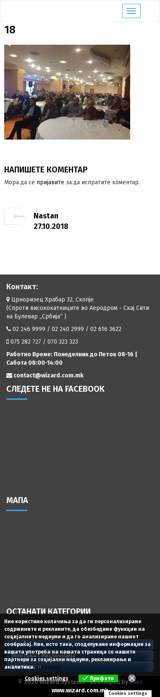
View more (48, 667)
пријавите (50, 182)
